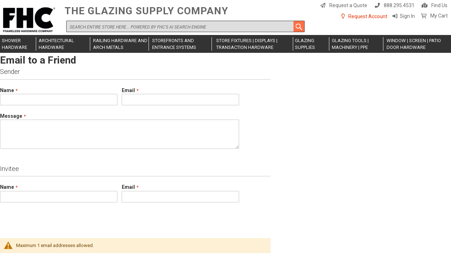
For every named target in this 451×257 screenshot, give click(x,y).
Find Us (439, 5)
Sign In (407, 16)
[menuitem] (18, 44)
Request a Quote (348, 5)
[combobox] (185, 26)
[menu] (225, 44)
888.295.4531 (399, 5)
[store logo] (30, 20)
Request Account (367, 16)
